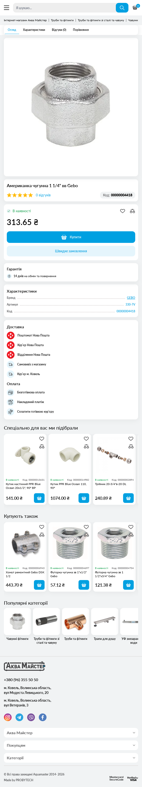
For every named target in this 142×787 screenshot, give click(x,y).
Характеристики (34, 30)
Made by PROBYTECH (18, 780)
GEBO (131, 298)
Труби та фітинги (62, 20)
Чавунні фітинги (17, 624)
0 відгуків (43, 195)
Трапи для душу (104, 624)
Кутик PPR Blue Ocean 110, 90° (68, 486)
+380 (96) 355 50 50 (21, 679)
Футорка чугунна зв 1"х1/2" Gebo (68, 574)
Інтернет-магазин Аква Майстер (25, 20)
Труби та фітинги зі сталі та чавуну (101, 20)
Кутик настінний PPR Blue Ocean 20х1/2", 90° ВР (23, 486)
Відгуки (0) (59, 30)
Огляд (12, 30)
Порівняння (81, 30)
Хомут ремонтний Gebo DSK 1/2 (25, 574)
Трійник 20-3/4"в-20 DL (110, 484)
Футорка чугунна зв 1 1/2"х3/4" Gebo (109, 574)
